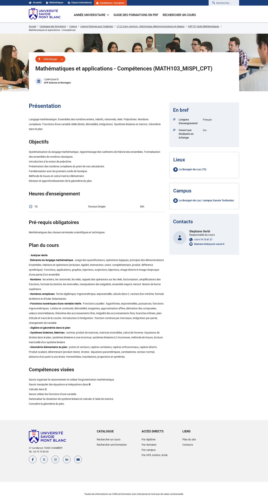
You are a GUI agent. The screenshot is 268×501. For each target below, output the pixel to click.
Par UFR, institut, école (155, 455)
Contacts (187, 444)
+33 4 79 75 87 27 (203, 239)
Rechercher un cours (179, 15)
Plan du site (189, 439)
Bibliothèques (54, 2)
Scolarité (35, 2)
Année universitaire (91, 15)
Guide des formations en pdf (136, 15)
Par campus (149, 450)
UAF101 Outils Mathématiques (203, 26)
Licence (73, 26)
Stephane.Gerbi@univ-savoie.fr (209, 244)
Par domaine (149, 444)
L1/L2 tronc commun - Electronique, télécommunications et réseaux (150, 26)
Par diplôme (148, 439)
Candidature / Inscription (110, 3)
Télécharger (50, 59)
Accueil (32, 26)
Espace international (80, 2)
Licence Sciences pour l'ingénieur (96, 26)
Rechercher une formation (112, 444)
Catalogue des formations (53, 26)
